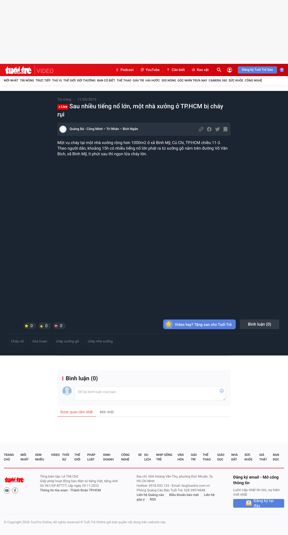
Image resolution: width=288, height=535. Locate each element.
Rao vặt (200, 70)
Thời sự (65, 457)
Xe (140, 455)
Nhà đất (234, 457)
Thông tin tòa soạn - (55, 490)
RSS (153, 500)
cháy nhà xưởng (100, 341)
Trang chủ (9, 457)
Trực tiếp (43, 80)
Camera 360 (218, 80)
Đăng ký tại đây (264, 503)
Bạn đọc (276, 457)
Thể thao (124, 80)
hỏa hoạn (39, 341)
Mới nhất (11, 80)
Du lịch (147, 457)
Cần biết (175, 70)
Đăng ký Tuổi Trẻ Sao (257, 70)
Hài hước (153, 80)
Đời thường (86, 80)
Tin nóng (27, 80)
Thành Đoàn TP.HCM (85, 490)
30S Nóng (168, 80)
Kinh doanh (108, 457)
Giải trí (138, 80)
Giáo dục (221, 457)
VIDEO (45, 71)
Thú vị (57, 80)
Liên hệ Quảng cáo (150, 495)
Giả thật (263, 457)
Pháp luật (91, 457)
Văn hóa (180, 457)
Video (55, 455)
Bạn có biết (106, 80)
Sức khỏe (236, 80)
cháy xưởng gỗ (67, 341)
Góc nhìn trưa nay (192, 80)
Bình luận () (259, 324)
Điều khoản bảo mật (184, 495)
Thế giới (69, 80)
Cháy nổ (17, 341)
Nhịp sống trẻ (164, 457)
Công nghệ (253, 80)
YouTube (150, 70)
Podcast (124, 70)
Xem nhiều (39, 457)
